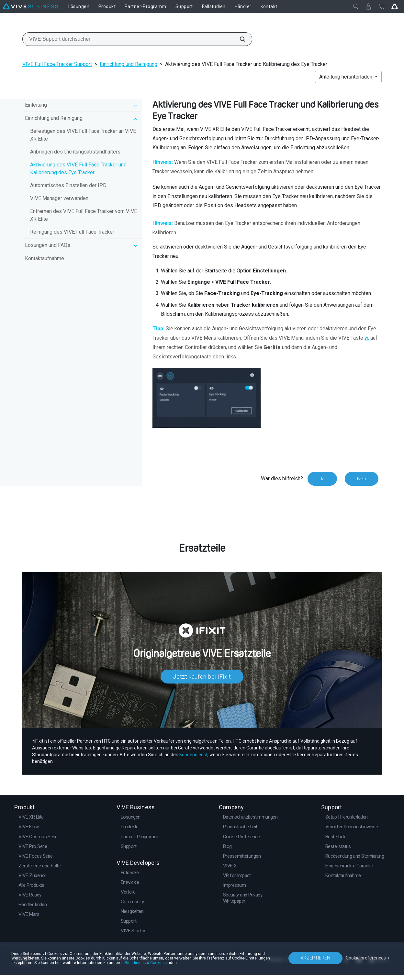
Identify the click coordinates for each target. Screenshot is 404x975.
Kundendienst (193, 754)
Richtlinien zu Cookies (145, 962)
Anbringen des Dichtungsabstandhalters (75, 152)
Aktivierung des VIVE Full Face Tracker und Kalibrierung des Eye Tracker (78, 168)
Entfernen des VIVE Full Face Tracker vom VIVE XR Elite (83, 215)
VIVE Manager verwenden (59, 198)
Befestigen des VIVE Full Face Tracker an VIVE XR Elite (83, 135)
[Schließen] (355, 6)
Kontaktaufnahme (44, 258)
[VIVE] (30, 6)
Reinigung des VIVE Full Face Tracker (72, 232)
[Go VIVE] (394, 6)
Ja (322, 478)
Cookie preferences (366, 957)
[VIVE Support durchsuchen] (238, 39)
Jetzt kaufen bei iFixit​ (202, 676)
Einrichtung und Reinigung (128, 64)
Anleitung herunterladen (346, 77)
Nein (361, 478)
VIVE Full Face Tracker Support (57, 64)
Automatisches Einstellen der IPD (68, 185)
